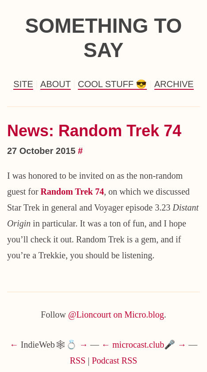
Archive (174, 84)
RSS (78, 360)
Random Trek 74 (72, 191)
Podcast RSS (114, 360)
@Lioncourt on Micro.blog (116, 314)
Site (23, 84)
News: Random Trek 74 (94, 131)
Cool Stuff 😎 (112, 84)
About (55, 84)
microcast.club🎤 (143, 344)
